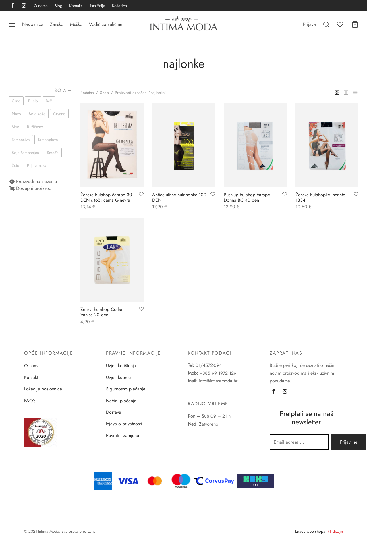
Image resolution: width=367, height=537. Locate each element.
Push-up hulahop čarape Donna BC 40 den (247, 197)
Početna (87, 92)
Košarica (119, 6)
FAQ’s (29, 400)
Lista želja (96, 6)
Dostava (113, 412)
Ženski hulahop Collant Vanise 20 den (102, 312)
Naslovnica (32, 24)
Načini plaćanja (121, 400)
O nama (41, 6)
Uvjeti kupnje (118, 377)
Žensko (56, 24)
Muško (76, 24)
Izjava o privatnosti (124, 423)
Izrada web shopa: (311, 531)
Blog (58, 6)
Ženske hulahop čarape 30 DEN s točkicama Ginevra (106, 197)
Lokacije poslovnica (43, 389)
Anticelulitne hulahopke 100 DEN (179, 197)
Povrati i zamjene (122, 435)
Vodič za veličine (105, 24)
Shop (104, 92)
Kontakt (75, 6)
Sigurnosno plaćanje (125, 389)
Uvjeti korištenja (121, 365)
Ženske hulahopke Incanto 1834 (320, 197)
